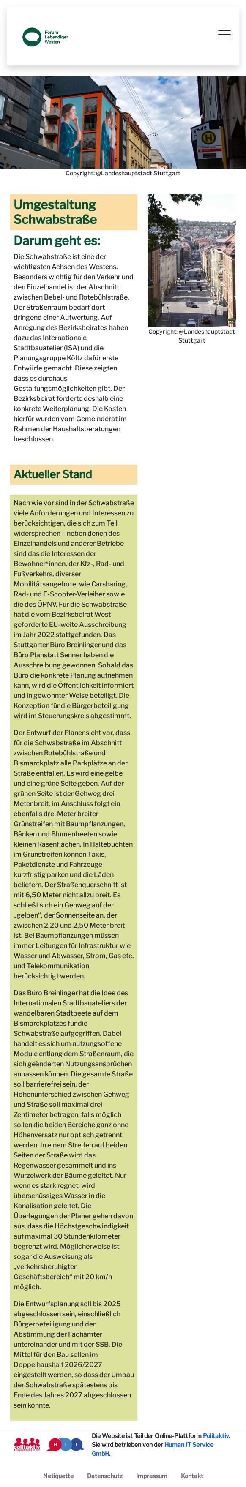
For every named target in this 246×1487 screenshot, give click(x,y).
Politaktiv (216, 1435)
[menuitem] (58, 1475)
